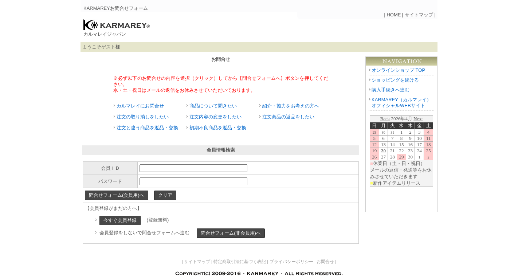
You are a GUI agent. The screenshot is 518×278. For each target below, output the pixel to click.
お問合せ (325, 261)
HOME (393, 14)
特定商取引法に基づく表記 (239, 261)
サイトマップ (419, 14)
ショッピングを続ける (395, 80)
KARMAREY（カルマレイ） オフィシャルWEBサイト (401, 103)
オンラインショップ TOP (398, 70)
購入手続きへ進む (390, 90)
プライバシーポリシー (291, 261)
